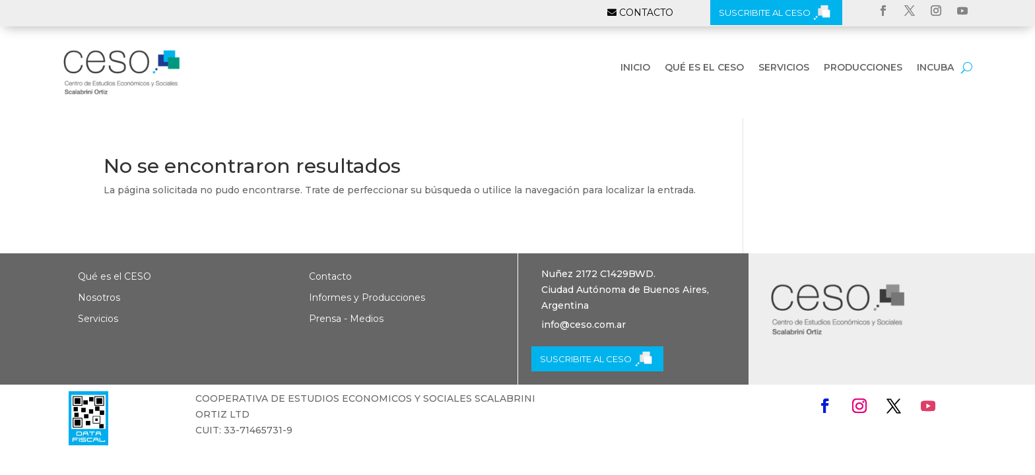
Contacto (330, 276)
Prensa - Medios (346, 319)
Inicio (635, 68)
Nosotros (99, 297)
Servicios (783, 68)
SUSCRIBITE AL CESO (765, 12)
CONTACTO (646, 12)
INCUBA (935, 68)
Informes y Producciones (367, 297)
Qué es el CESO (704, 68)
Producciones (863, 68)
